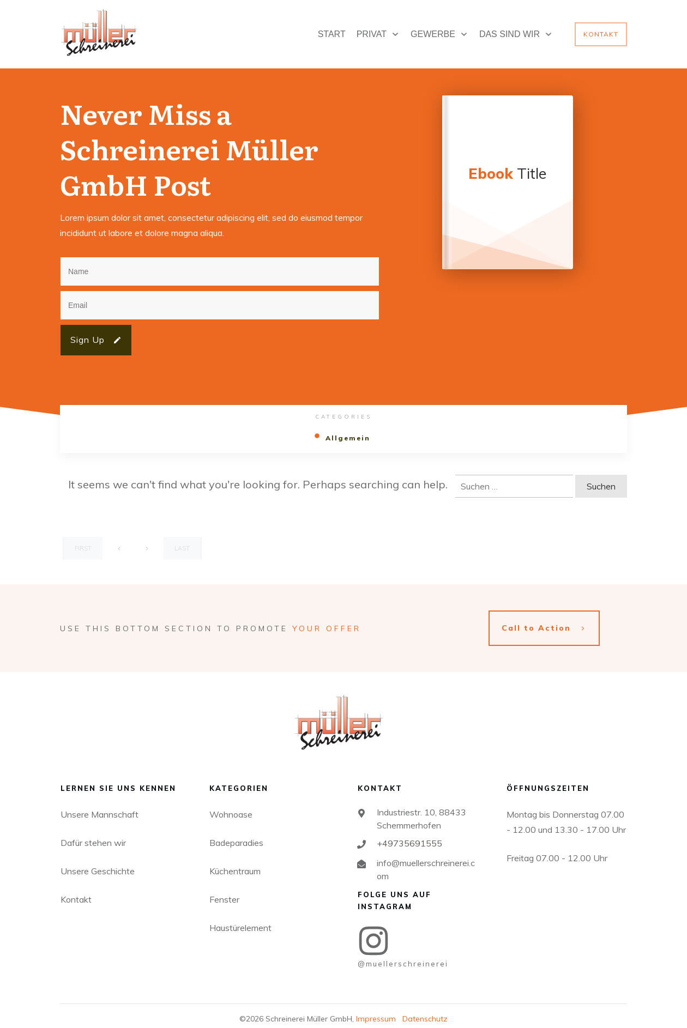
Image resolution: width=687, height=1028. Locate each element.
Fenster (224, 890)
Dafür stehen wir (93, 833)
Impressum (376, 1010)
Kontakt (76, 890)
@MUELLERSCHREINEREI (403, 955)
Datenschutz (425, 1010)
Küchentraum (235, 861)
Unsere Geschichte (98, 861)
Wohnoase (230, 805)
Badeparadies (236, 833)
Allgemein (348, 438)
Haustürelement (240, 918)
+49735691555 (409, 834)
